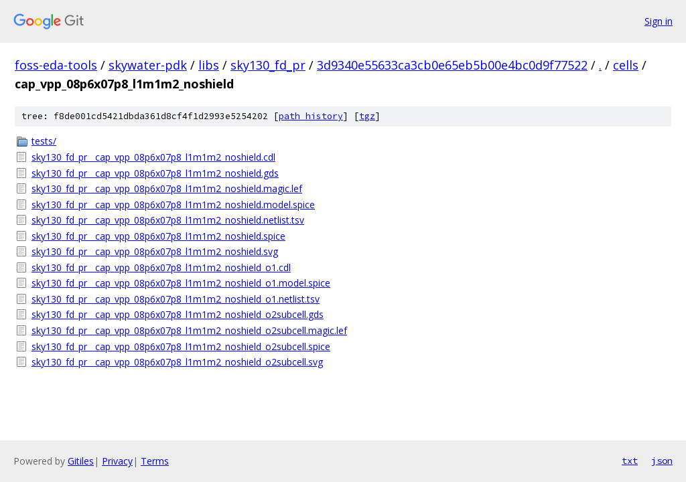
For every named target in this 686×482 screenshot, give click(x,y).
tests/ (43, 141)
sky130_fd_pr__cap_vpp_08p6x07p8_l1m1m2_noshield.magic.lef (166, 188)
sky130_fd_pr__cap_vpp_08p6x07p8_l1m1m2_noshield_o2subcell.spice (180, 346)
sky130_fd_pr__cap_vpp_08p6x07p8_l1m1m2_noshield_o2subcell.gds (177, 314)
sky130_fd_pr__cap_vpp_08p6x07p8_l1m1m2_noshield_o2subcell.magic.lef (189, 330)
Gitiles (81, 461)
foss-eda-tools (56, 65)
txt (630, 461)
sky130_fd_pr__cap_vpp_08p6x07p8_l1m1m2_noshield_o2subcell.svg (177, 361)
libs (208, 65)
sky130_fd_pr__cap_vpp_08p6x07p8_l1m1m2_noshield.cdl (153, 157)
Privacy (117, 461)
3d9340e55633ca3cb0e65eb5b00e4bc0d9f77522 (452, 65)
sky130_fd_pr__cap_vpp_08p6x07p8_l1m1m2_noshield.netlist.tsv (167, 220)
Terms (155, 461)
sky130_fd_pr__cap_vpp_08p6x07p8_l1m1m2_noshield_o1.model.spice (180, 282)
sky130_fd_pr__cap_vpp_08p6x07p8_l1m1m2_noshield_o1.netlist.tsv (175, 299)
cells (625, 65)
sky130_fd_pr (267, 65)
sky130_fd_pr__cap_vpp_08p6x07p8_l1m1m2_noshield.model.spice (173, 204)
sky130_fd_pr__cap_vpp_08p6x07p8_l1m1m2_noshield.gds (155, 173)
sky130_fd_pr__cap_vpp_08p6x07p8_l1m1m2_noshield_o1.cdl (161, 267)
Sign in (658, 21)
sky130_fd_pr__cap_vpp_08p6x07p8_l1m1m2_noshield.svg (154, 251)
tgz (367, 116)
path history (311, 116)
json (662, 461)
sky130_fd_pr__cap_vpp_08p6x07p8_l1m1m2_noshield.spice (158, 236)
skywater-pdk (148, 65)
